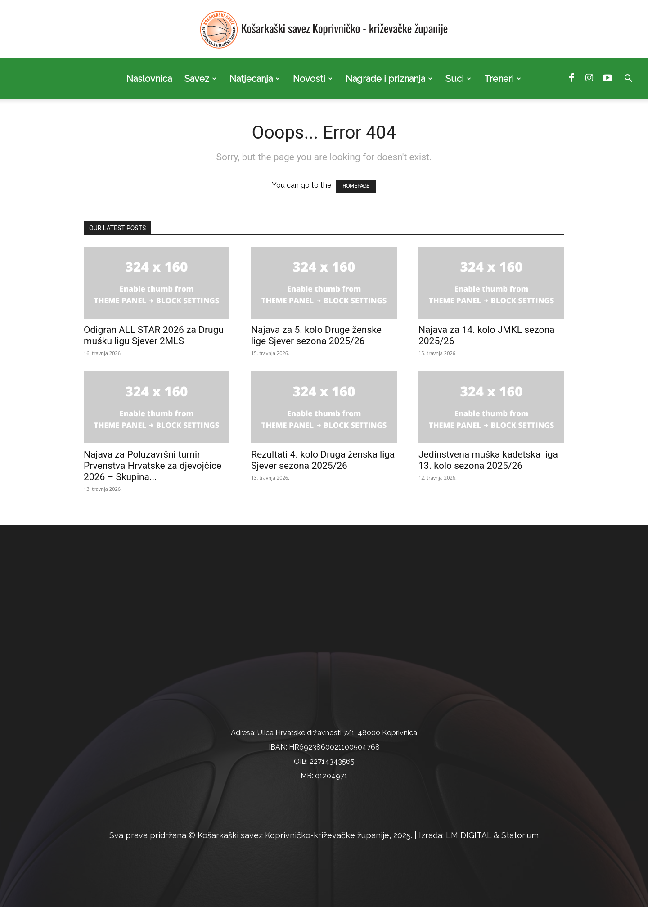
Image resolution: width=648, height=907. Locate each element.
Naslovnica (149, 78)
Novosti (313, 78)
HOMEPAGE (355, 186)
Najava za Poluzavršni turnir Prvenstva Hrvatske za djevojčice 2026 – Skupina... (152, 465)
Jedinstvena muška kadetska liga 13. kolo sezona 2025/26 (488, 460)
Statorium (520, 835)
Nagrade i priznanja (389, 78)
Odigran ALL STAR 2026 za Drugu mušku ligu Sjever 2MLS (154, 335)
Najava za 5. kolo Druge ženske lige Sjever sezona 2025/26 (316, 335)
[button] (628, 79)
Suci (458, 78)
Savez (200, 78)
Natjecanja (255, 78)
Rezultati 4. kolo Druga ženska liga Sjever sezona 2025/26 (323, 460)
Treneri (502, 78)
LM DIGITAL (468, 835)
